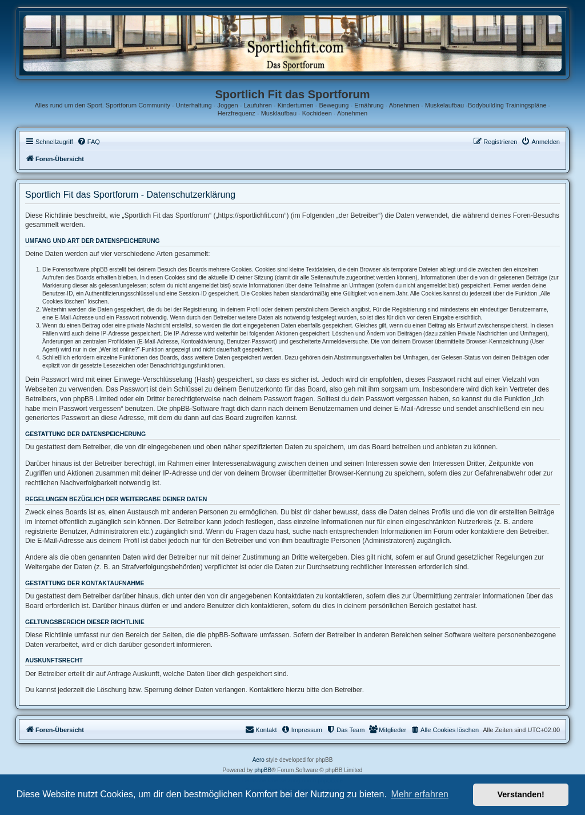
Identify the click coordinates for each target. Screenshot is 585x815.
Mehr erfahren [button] (419, 794)
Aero (259, 760)
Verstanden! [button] (521, 794)
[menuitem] (88, 142)
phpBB (262, 770)
